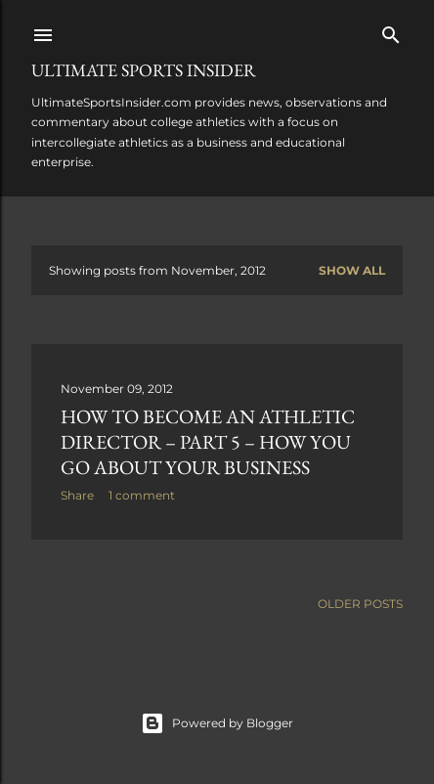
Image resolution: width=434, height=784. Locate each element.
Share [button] (77, 495)
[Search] (391, 31)
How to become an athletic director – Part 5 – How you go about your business (208, 442)
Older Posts (360, 603)
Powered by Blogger (217, 723)
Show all (352, 270)
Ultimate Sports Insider (143, 70)
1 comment (141, 495)
